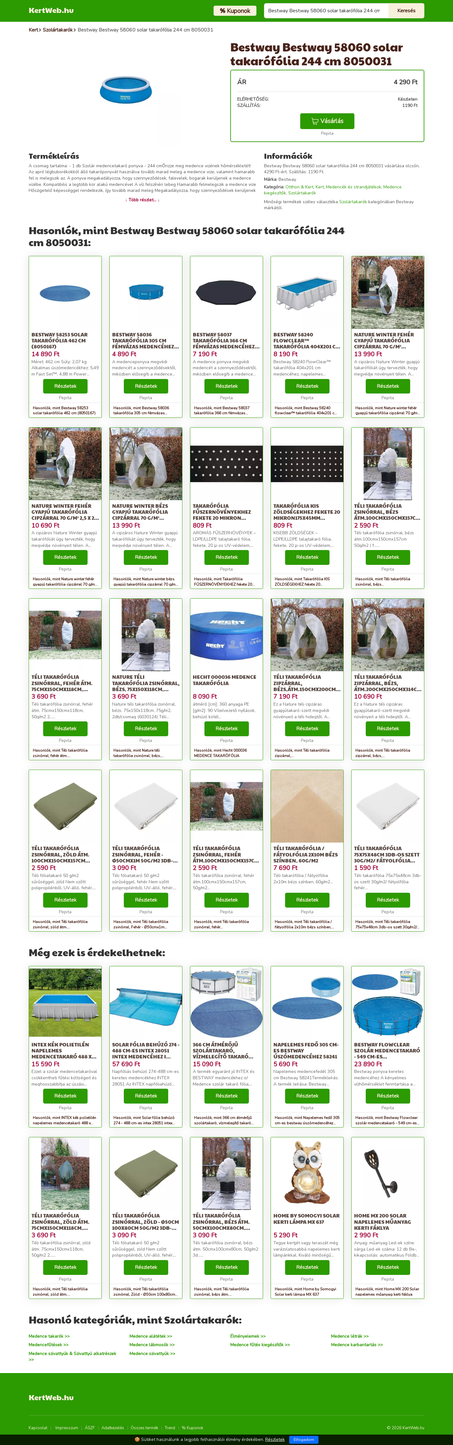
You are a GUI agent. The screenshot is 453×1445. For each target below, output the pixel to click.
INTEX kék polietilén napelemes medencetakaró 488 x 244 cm (62, 1053)
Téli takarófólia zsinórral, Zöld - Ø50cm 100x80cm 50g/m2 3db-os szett (145, 1224)
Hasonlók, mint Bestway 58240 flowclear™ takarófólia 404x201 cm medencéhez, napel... (306, 413)
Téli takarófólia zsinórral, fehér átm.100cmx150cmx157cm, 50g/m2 (226, 857)
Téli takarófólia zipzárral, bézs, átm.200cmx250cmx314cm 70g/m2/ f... (387, 686)
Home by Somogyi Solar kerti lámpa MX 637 (306, 1218)
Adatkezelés (112, 1428)
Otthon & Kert (299, 187)
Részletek (65, 386)
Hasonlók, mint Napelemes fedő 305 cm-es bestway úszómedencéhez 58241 (307, 1123)
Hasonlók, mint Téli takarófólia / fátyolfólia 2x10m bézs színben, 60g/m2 (303, 927)
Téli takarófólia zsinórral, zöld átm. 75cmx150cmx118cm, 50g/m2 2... (60, 1224)
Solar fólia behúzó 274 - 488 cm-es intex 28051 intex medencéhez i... (146, 1050)
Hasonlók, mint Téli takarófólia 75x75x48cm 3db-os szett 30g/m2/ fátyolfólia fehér (386, 927)
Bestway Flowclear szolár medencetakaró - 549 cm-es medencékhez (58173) (387, 1053)
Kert (320, 187)
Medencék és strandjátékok (353, 187)
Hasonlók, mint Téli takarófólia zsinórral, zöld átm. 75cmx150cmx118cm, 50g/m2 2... (62, 1294)
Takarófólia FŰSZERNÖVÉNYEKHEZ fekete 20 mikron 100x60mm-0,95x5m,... (222, 515)
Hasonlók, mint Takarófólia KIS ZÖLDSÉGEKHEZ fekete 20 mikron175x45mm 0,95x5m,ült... (303, 584)
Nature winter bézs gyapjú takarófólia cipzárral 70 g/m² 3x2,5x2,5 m (140, 515)
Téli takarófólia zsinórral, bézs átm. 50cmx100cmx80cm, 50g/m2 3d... (221, 1224)
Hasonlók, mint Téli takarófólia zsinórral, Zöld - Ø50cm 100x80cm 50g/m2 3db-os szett (144, 1294)
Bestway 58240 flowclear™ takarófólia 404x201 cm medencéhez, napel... (306, 343)
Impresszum (66, 1428)
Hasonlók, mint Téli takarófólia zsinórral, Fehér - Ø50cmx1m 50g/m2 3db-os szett (140, 927)
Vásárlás (327, 121)
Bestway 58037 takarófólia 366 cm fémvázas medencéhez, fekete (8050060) (224, 343)
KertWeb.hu (51, 9)
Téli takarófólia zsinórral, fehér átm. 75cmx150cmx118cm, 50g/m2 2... (62, 686)
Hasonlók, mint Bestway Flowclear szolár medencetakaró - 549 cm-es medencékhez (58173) (386, 1123)
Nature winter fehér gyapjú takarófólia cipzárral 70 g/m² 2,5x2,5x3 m (384, 343)
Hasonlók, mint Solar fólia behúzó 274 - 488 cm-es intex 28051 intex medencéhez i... (144, 1123)
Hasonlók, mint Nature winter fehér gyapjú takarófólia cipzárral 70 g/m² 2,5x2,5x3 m (387, 413)
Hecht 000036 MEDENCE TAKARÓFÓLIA (224, 679)
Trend (170, 1428)
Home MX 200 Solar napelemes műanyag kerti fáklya (382, 1221)
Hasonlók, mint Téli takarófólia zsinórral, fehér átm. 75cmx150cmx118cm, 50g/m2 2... (62, 756)
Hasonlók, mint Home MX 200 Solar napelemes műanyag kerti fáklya (387, 1292)
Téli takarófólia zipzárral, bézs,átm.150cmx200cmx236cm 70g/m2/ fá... (314, 686)
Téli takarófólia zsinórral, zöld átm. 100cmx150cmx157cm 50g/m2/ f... (60, 857)
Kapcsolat (38, 1428)
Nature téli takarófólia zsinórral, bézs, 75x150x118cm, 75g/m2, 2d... (146, 686)
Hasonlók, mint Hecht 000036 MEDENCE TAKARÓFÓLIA (220, 753)
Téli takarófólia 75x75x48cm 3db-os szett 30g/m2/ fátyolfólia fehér (387, 857)
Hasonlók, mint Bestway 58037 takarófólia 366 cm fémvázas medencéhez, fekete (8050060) (221, 413)
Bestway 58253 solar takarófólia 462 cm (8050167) (60, 340)
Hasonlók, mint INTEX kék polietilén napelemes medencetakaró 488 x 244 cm (64, 1123)
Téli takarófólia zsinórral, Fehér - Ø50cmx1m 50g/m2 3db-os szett (142, 857)
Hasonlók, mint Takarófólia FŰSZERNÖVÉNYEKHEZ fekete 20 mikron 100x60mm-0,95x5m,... (223, 584)
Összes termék (144, 1428)
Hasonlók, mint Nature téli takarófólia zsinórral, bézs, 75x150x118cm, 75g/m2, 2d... (139, 756)
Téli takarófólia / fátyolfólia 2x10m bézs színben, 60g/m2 (305, 854)
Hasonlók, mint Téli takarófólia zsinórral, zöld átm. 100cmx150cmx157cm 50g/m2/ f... (63, 927)
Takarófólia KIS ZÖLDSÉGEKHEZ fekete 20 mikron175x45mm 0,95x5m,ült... (306, 515)
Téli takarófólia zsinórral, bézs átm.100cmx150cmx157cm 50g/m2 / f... (387, 515)
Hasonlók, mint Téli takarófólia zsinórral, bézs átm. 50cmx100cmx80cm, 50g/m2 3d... (223, 1294)
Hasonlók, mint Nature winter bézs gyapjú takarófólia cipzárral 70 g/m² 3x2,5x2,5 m (145, 584)
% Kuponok (192, 1428)
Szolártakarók (302, 193)
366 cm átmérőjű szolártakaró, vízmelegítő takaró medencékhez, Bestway (225, 1053)
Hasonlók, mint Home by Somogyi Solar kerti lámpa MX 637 (305, 1292)
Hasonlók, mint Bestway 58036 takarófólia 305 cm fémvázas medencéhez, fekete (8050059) (141, 413)
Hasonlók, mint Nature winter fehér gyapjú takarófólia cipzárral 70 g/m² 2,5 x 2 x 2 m (64, 584)
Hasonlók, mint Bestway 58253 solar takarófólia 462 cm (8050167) (64, 411)
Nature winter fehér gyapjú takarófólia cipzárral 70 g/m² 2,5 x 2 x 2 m (65, 515)
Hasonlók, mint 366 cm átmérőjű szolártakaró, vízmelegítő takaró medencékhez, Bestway (223, 1123)
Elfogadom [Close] (304, 1439)
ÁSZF (90, 1428)
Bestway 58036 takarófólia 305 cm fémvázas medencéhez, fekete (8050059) (144, 343)
